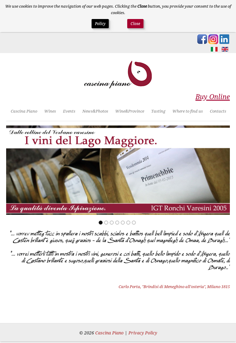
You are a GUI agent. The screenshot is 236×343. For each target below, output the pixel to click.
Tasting (158, 111)
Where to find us (187, 111)
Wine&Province (129, 111)
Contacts (218, 111)
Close (135, 23)
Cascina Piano (24, 111)
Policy (100, 23)
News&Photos (95, 111)
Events (69, 111)
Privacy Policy (142, 332)
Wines (50, 111)
